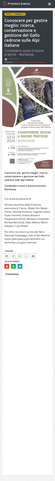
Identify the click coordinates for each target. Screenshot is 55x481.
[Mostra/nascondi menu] (49, 4)
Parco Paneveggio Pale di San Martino (28, 62)
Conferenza (12, 274)
